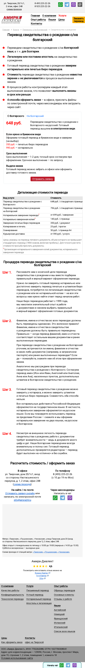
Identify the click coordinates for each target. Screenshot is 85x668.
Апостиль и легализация (39, 603)
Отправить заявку (42, 179)
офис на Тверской (34, 642)
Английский (60, 610)
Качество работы (10, 590)
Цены (61, 19)
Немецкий (59, 614)
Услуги (29, 586)
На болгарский (35, 116)
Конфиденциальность (12, 594)
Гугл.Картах (41, 576)
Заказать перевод (79, 20)
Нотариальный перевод (38, 599)
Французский (61, 618)
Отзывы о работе (63, 599)
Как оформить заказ (11, 642)
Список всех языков (64, 631)
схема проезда (14, 9)
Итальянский (61, 627)
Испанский (59, 622)
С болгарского (15, 116)
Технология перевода (12, 599)
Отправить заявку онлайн (20, 493)
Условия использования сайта (17, 658)
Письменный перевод (37, 590)
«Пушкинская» (50, 552)
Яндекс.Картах (41, 573)
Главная (35, 15)
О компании (49, 15)
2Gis (41, 578)
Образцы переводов (64, 590)
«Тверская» (38, 552)
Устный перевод (34, 594)
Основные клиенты (64, 594)
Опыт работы (38, 19)
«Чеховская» (64, 552)
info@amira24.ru (22, 500)
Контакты (36, 23)
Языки (52, 19)
